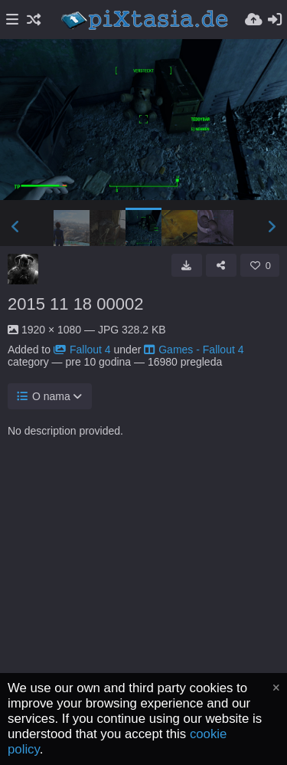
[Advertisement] (143, 619)
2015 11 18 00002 (75, 304)
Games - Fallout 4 (193, 349)
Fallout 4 (82, 349)
